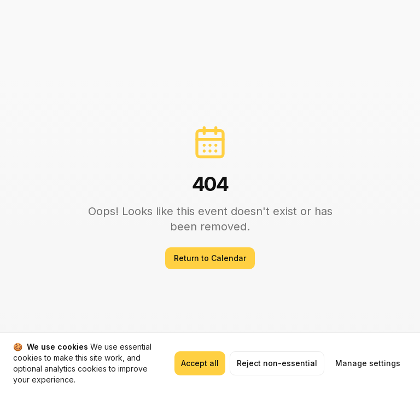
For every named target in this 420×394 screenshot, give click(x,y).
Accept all (200, 363)
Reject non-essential (277, 363)
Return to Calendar (210, 258)
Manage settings (367, 363)
